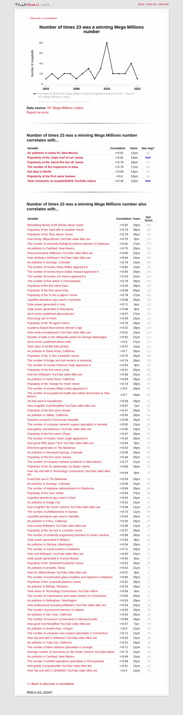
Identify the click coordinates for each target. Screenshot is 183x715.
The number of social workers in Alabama (53, 549)
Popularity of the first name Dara (47, 285)
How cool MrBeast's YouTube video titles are (55, 553)
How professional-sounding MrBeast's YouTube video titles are (66, 605)
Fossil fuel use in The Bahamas (47, 479)
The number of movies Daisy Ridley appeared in (57, 267)
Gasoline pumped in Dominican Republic (53, 419)
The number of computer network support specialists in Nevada (67, 424)
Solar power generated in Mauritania (50, 309)
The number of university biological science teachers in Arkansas (68, 243)
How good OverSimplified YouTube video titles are (59, 623)
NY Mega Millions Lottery (65, 108)
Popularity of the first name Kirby (47, 290)
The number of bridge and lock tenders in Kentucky (59, 360)
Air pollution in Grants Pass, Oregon (50, 628)
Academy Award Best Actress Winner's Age (54, 327)
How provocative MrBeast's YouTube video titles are (60, 253)
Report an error (38, 112)
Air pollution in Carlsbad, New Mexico (51, 248)
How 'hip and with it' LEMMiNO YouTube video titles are (62, 670)
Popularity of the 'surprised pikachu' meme (54, 581)
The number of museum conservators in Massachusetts (62, 619)
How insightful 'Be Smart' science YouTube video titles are (63, 507)
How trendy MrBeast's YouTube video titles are (56, 525)
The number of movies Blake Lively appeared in (57, 388)
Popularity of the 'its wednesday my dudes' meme (58, 466)
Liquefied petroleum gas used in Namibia (53, 516)
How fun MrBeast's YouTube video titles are (54, 374)
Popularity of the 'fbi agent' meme (48, 323)
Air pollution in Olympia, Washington (50, 544)
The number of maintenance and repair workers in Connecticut (66, 595)
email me (151, 4)
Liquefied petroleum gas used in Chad (51, 497)
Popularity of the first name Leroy (48, 369)
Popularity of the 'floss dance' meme (50, 234)
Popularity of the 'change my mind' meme (53, 383)
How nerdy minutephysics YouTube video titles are (59, 332)
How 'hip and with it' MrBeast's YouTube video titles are (62, 637)
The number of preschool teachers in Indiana (55, 609)
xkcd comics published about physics (50, 313)
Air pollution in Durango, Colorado (48, 262)
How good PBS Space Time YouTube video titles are (60, 443)
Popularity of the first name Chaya (48, 433)
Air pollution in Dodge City (43, 502)
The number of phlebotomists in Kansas (52, 511)
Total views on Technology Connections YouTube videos (62, 591)
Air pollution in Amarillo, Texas (46, 567)
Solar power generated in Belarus (48, 539)
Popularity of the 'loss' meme (45, 493)
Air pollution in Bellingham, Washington (52, 600)
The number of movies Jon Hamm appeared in (56, 276)
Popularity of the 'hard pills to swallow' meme (55, 229)
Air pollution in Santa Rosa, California (51, 351)
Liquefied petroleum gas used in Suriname (54, 299)
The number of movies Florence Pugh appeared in (59, 365)
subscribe (163, 4)
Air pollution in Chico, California (47, 521)
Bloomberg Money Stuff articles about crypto (55, 225)
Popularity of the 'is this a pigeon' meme (52, 295)
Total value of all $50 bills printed (47, 346)
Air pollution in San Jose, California (49, 614)
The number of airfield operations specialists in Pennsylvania (65, 661)
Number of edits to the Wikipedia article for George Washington (67, 337)
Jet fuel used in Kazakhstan (44, 401)
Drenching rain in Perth (41, 318)
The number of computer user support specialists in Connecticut (67, 633)
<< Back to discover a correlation (50, 684)
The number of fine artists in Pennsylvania (53, 281)
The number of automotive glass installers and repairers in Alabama (70, 577)
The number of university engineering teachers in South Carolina (68, 535)
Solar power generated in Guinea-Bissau (53, 558)
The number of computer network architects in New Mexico (64, 461)
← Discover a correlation (42, 18)
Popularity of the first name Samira (49, 457)
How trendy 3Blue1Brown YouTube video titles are (59, 239)
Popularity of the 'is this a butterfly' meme (53, 355)
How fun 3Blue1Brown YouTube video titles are (57, 572)
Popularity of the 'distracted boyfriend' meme (55, 563)
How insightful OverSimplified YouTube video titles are (61, 405)
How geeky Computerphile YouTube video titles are (59, 665)
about (141, 4)
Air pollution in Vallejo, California (47, 415)
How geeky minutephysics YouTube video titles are (59, 429)
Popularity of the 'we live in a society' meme (54, 530)
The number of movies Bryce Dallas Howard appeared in (63, 271)
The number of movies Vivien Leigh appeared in (57, 438)
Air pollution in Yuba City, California (49, 642)
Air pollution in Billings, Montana (47, 586)
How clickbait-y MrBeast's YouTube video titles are (59, 257)
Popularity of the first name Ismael (49, 410)
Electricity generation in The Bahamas (51, 447)
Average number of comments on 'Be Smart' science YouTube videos (71, 651)
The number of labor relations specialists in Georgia (60, 647)
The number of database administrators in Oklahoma (60, 488)
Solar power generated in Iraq (46, 304)
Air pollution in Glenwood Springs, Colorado (55, 452)
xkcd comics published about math (49, 341)
